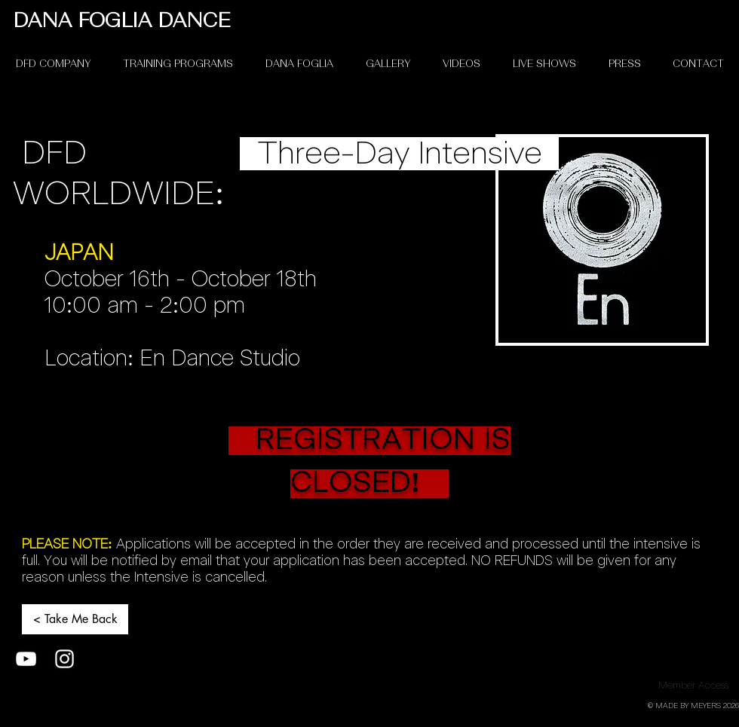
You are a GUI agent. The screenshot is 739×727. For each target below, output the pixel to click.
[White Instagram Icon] (64, 658)
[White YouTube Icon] (26, 658)
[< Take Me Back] (75, 619)
